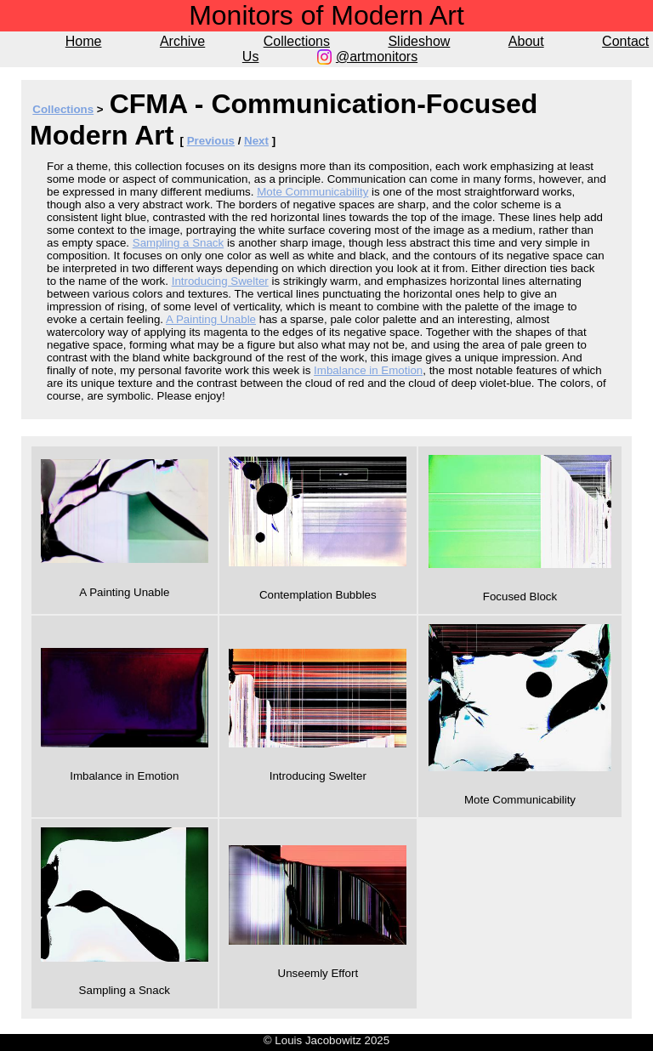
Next (256, 140)
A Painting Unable (211, 319)
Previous (211, 140)
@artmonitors (376, 56)
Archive (182, 41)
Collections (297, 41)
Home (83, 41)
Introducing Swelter (220, 281)
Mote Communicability (312, 191)
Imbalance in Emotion (368, 370)
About (526, 41)
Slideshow (419, 41)
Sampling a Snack (178, 242)
